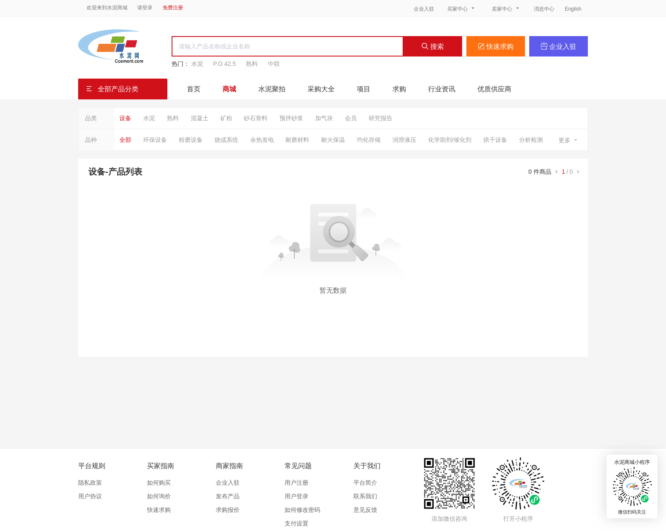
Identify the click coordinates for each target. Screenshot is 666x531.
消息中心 (545, 9)
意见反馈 (365, 509)
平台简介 (365, 482)
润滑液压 (404, 139)
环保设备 (155, 139)
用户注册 (296, 482)
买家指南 (160, 465)
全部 (125, 139)
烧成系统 (226, 139)
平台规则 (91, 465)
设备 (125, 118)
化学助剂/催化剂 (449, 139)
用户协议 (90, 496)
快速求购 (496, 46)
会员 (351, 118)
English (573, 9)
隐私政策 (90, 482)
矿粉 (226, 118)
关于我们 (367, 465)
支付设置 (296, 523)
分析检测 (531, 139)
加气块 (324, 118)
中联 (274, 63)
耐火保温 (333, 139)
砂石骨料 (256, 118)
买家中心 (461, 8)
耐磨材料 (297, 139)
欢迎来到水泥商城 (107, 8)
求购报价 (228, 509)
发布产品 (228, 496)
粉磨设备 (191, 139)
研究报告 (380, 118)
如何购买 (159, 482)
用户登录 (296, 496)
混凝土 (200, 118)
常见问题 (298, 465)
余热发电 (262, 139)
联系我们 (365, 496)
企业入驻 (424, 9)
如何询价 (159, 496)
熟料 (252, 63)
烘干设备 (495, 139)
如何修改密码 (302, 509)
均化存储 (369, 139)
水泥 (197, 63)
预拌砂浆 (291, 118)
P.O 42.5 (224, 63)
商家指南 (229, 465)
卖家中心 (506, 8)
